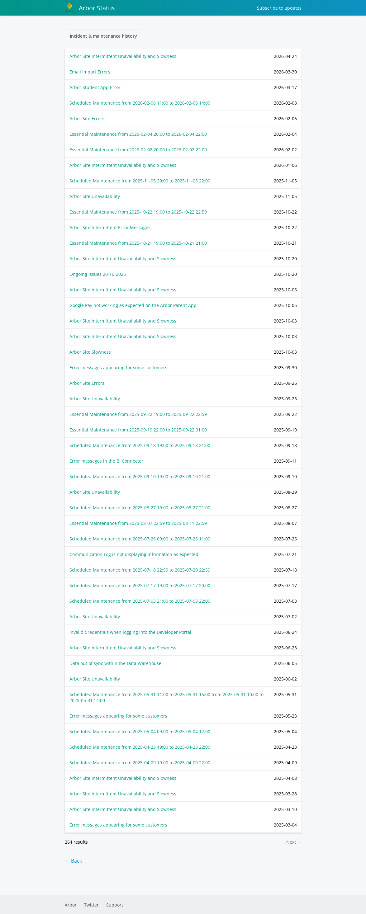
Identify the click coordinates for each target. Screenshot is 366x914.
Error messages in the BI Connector (106, 461)
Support (114, 905)
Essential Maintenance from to (138, 134)
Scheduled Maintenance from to (139, 103)
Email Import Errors (89, 72)
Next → (294, 842)
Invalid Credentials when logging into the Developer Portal (130, 632)
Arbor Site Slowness (90, 352)
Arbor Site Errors (86, 118)
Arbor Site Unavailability (94, 196)
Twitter (91, 905)
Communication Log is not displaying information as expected (133, 554)
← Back (73, 860)
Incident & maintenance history (103, 36)
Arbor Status (90, 7)
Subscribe (279, 8)
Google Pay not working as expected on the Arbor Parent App (133, 305)
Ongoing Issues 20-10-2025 (97, 274)
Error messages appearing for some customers (118, 367)
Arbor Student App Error (95, 87)
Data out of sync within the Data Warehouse (115, 663)
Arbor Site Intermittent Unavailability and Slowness (122, 56)
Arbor (71, 905)
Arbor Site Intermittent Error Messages (109, 227)
